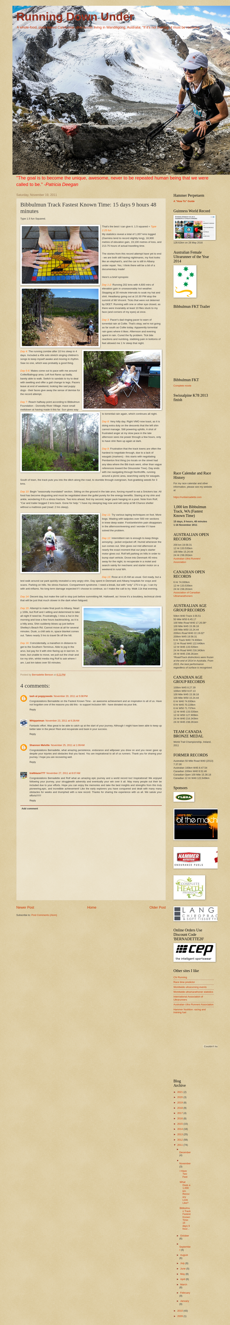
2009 (180, 1316)
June (183, 1268)
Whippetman (37, 720)
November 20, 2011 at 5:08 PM (71, 696)
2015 (180, 1123)
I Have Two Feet (183, 1173)
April (183, 1279)
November (185, 1163)
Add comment (29, 808)
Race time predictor (184, 982)
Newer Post (25, 907)
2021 (180, 1092)
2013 (180, 1134)
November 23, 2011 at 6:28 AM (62, 720)
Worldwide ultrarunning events (190, 987)
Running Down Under (75, 16)
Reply (33, 709)
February (185, 1292)
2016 (180, 1118)
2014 (180, 1129)
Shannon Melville (40, 745)
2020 (180, 1097)
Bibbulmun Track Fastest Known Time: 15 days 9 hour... (185, 1218)
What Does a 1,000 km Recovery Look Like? (185, 1192)
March (183, 1284)
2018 (180, 1107)
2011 (180, 1144)
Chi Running (180, 977)
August (184, 1255)
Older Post (158, 907)
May (183, 1274)
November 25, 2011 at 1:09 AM (68, 745)
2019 (180, 1102)
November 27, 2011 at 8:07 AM (63, 773)
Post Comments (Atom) (44, 915)
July (182, 1263)
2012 (180, 1139)
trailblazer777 (37, 773)
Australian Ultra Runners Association (193, 1004)
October (184, 1235)
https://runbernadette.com (187, 497)
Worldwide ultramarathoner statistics (193, 991)
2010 (180, 1310)
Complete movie (182, 385)
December (185, 1152)
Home (91, 907)
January (184, 1301)
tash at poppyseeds (41, 696)
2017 (180, 1113)
